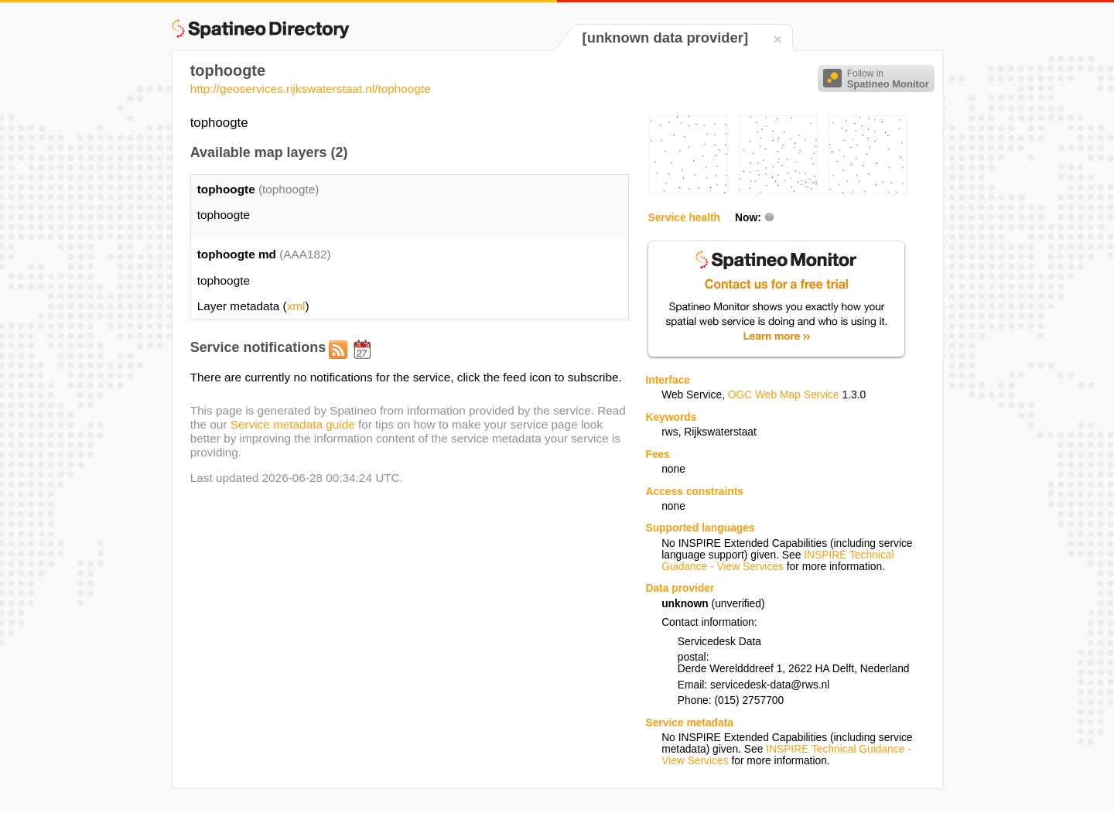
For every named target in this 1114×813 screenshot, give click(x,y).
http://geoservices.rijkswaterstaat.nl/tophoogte (310, 88)
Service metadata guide (293, 424)
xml (296, 306)
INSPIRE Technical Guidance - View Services (777, 560)
